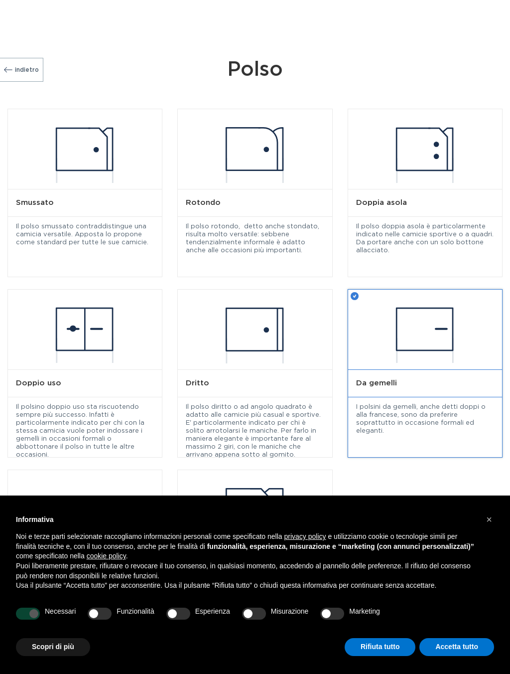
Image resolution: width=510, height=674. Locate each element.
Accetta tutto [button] (456, 647)
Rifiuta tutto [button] (380, 647)
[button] (489, 519)
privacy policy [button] (305, 536)
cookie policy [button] (106, 556)
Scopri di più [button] (53, 647)
